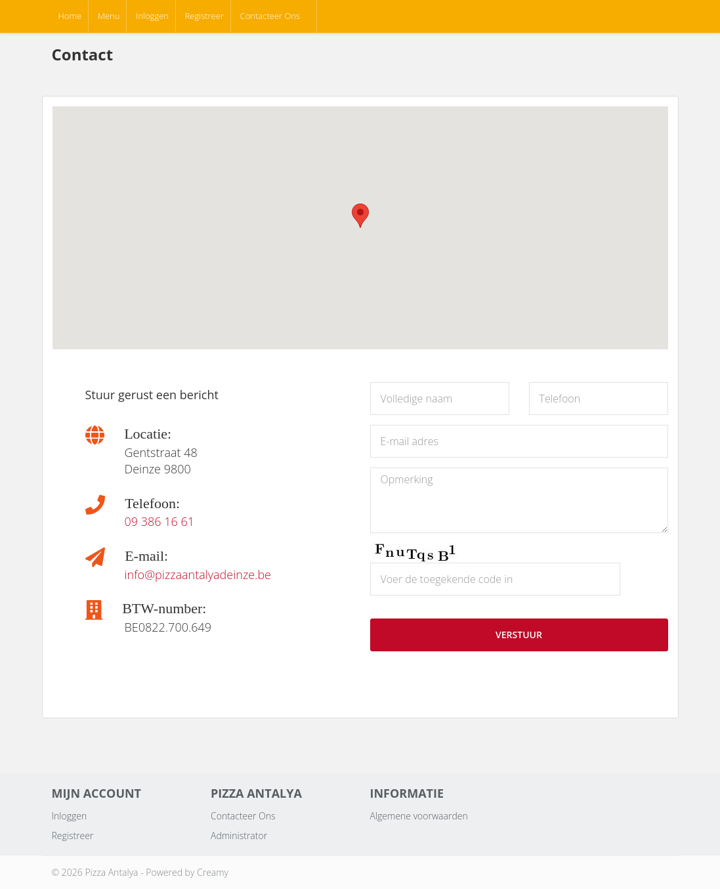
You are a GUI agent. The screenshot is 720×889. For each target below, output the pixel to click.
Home (70, 16)
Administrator (239, 835)
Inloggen (152, 16)
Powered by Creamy (187, 872)
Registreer (204, 16)
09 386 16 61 (160, 521)
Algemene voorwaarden (419, 816)
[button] (360, 216)
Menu (109, 16)
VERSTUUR (519, 634)
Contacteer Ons (270, 16)
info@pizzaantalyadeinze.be (198, 574)
